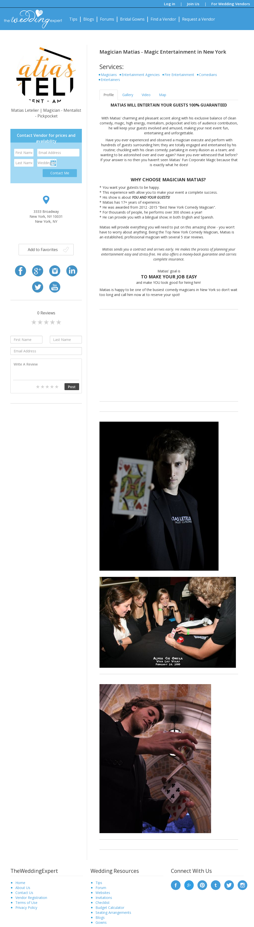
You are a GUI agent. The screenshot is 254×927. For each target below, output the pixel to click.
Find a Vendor (163, 19)
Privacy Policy (26, 907)
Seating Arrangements (113, 912)
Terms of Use (26, 902)
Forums (107, 19)
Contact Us (24, 892)
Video (146, 94)
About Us (22, 887)
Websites (102, 892)
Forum (100, 887)
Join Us (193, 3)
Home (20, 882)
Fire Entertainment (179, 74)
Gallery (127, 94)
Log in (169, 3)
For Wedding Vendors (230, 3)
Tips (73, 19)
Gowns (101, 922)
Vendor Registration (31, 897)
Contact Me (59, 173)
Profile (108, 94)
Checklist (102, 902)
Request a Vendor (198, 19)
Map (162, 94)
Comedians (208, 74)
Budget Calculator (109, 907)
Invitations (103, 897)
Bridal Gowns (132, 19)
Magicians (109, 74)
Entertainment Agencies (141, 74)
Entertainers (110, 79)
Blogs (88, 19)
